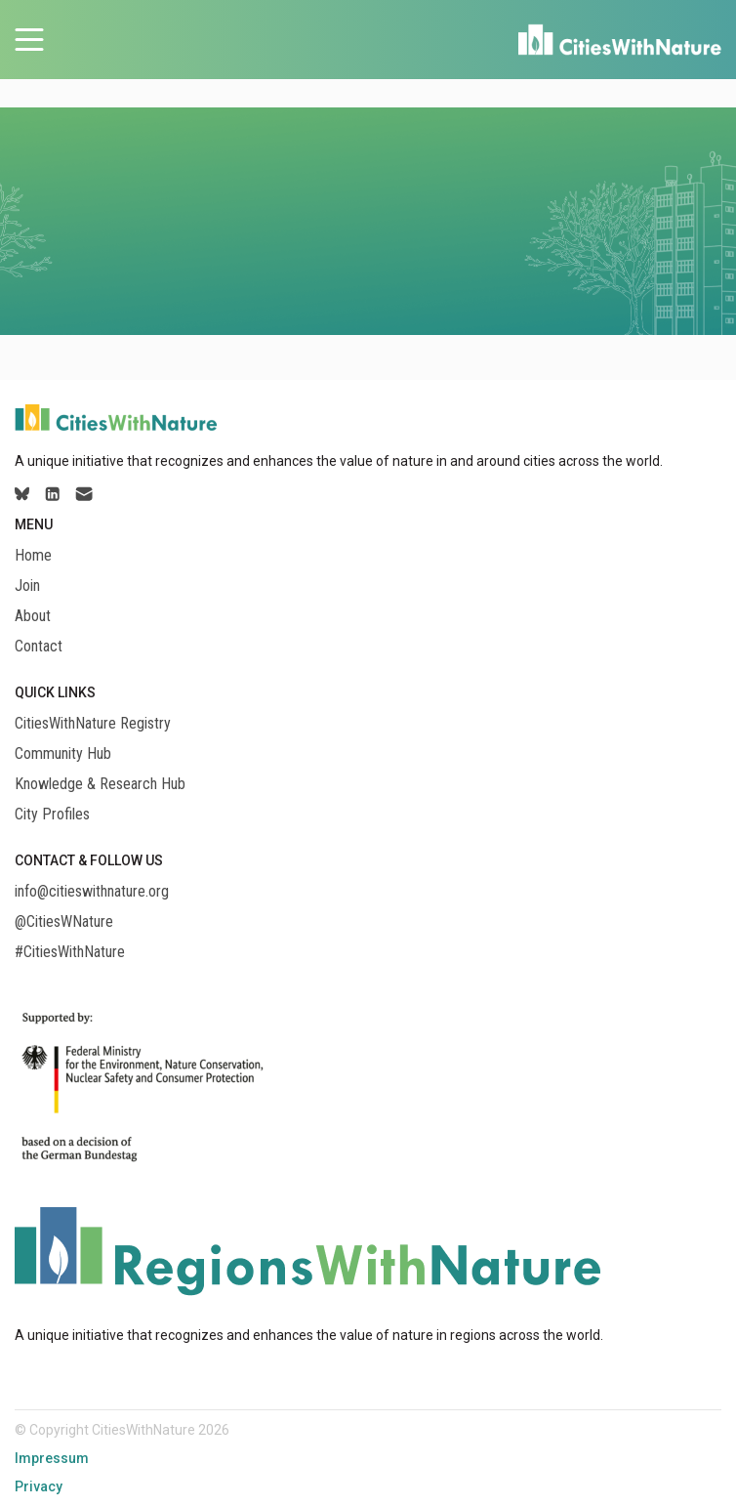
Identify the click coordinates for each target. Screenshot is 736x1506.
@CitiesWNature (64, 922)
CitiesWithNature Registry (93, 724)
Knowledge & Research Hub (100, 784)
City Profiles (52, 814)
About (33, 616)
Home (33, 556)
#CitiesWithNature (70, 952)
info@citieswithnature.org (92, 891)
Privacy (38, 1486)
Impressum (52, 1458)
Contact (38, 646)
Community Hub (63, 754)
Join (27, 586)
